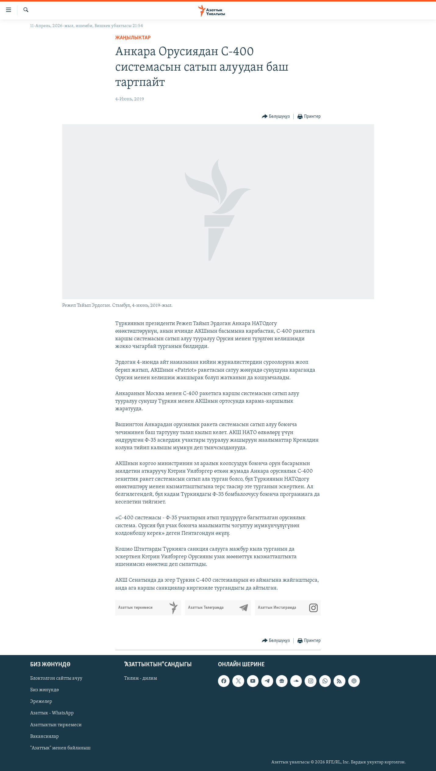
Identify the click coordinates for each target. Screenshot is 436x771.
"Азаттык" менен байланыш (60, 748)
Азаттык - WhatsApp (52, 713)
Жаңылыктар (133, 38)
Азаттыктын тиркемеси (56, 724)
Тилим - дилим (140, 678)
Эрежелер (41, 701)
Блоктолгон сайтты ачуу (56, 678)
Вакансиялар (44, 736)
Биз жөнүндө (44, 690)
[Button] (276, 117)
